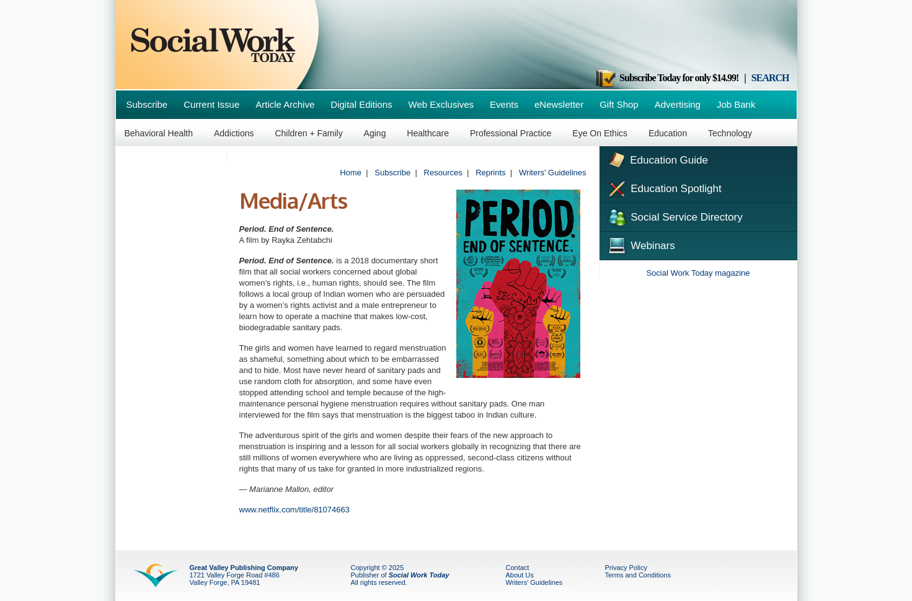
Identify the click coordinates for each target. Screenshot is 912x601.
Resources (443, 172)
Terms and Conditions (638, 575)
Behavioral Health (159, 133)
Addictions (234, 133)
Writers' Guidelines (552, 172)
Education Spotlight (664, 188)
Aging (375, 133)
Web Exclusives (441, 104)
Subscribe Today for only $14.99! (666, 77)
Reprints (490, 172)
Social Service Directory (674, 216)
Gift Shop (619, 104)
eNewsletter (558, 104)
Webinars (640, 244)
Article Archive (284, 104)
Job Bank (736, 104)
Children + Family (308, 133)
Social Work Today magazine (698, 273)
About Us (520, 575)
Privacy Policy (626, 567)
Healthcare (428, 133)
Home (350, 172)
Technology (730, 133)
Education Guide (657, 158)
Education (668, 133)
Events (504, 104)
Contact (517, 567)
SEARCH (770, 77)
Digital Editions (361, 104)
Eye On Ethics (599, 133)
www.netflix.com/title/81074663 (294, 509)
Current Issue (211, 104)
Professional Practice (511, 133)
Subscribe (147, 104)
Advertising (678, 104)
